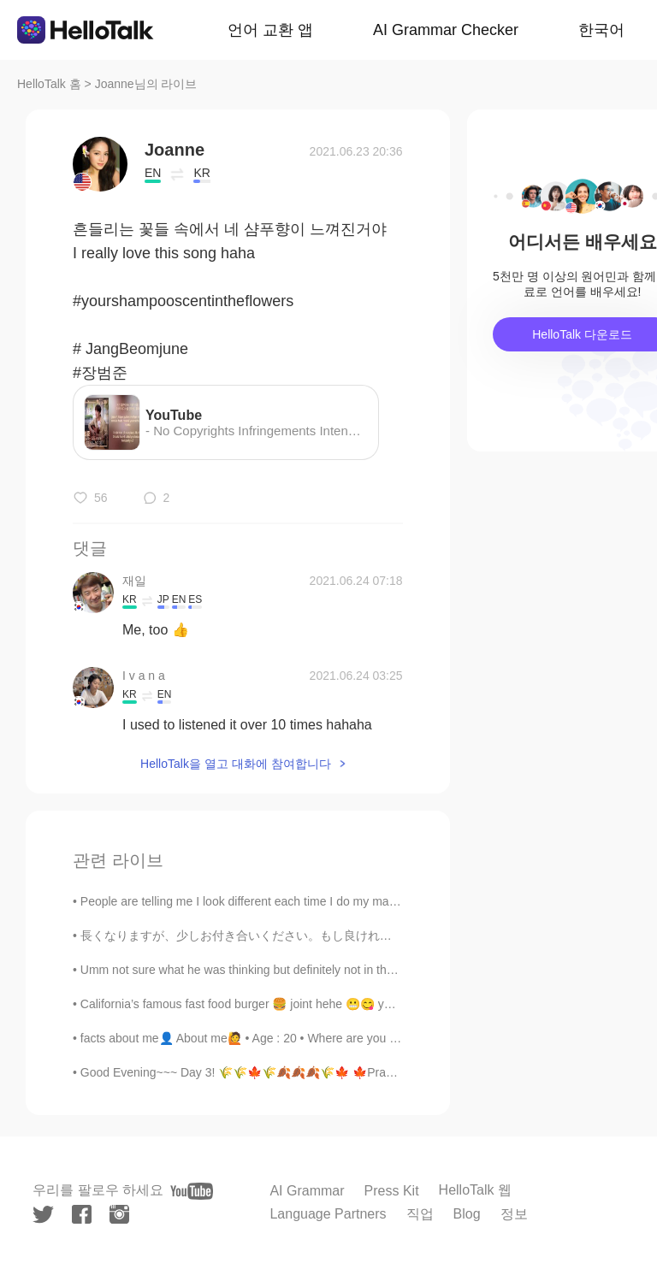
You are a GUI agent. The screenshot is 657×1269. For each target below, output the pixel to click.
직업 (420, 1214)
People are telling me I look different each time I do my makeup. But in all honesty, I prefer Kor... (334, 901)
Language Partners (327, 1214)
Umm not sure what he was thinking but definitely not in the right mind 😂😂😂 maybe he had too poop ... (359, 970)
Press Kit (391, 1190)
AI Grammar (306, 1190)
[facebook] (82, 1214)
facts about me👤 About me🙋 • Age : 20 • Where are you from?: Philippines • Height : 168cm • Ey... (345, 1038)
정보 (514, 1214)
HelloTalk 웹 (475, 1190)
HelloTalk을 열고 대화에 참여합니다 (235, 763)
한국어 (601, 29)
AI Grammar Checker (445, 29)
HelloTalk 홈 (49, 84)
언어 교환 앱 (270, 29)
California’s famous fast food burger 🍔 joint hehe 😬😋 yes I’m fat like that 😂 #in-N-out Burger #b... (346, 1004)
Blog (467, 1214)
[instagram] (119, 1214)
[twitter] (43, 1215)
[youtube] (191, 1191)
